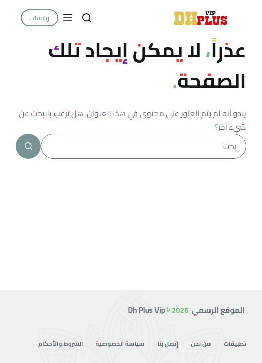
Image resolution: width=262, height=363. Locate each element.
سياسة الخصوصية (120, 344)
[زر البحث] (28, 146)
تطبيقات (235, 344)
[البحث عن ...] (143, 146)
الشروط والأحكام (60, 344)
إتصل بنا (167, 344)
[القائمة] (67, 17)
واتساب (39, 18)
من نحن (201, 344)
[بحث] (86, 17)
